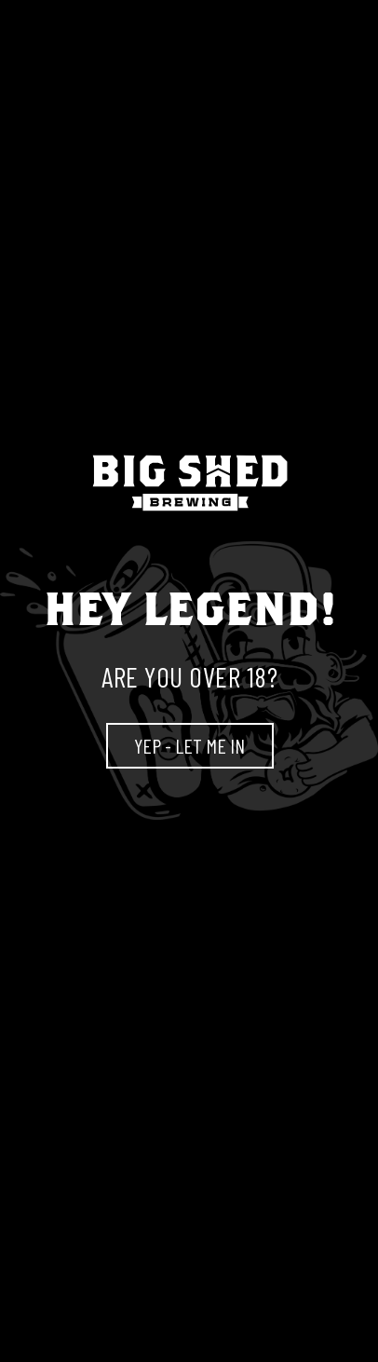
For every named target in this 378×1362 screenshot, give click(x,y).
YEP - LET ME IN (189, 745)
